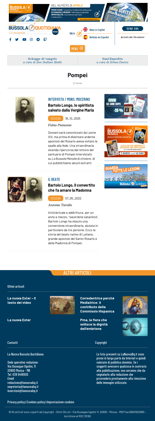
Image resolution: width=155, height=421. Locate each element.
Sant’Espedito (112, 58)
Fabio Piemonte (60, 125)
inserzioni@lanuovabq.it (22, 391)
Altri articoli (77, 272)
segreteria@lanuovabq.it (22, 386)
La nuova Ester (19, 320)
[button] (77, 48)
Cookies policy (36, 402)
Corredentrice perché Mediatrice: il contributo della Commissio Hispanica (97, 304)
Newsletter (133, 37)
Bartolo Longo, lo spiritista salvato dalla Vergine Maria (71, 107)
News (97, 29)
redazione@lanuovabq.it (22, 382)
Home (77, 83)
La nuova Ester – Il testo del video (21, 300)
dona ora (133, 28)
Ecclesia (56, 118)
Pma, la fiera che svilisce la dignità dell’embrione (94, 324)
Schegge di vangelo (42, 58)
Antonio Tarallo (60, 205)
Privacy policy (16, 402)
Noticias (99, 37)
